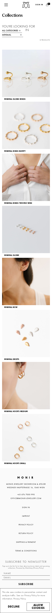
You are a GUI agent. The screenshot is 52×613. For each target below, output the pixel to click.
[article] (26, 76)
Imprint (26, 516)
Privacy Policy (26, 525)
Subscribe (26, 584)
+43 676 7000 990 (26, 494)
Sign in (39, 5)
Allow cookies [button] (38, 606)
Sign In (26, 507)
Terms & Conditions (26, 551)
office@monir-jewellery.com (26, 498)
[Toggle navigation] (6, 5)
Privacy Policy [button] (19, 598)
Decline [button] (14, 606)
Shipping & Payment (26, 542)
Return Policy (26, 533)
